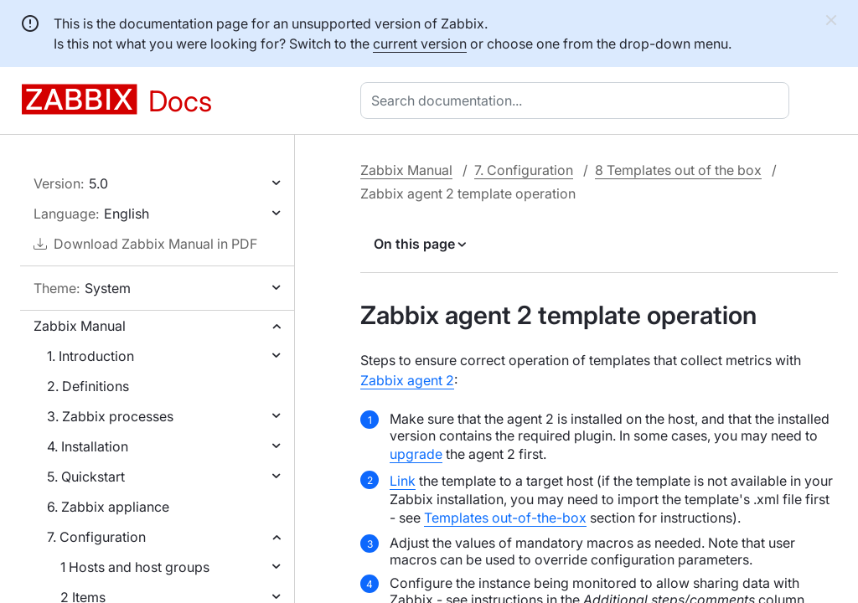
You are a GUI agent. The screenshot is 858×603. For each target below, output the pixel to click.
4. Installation (87, 446)
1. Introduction (90, 356)
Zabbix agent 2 (407, 380)
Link (403, 480)
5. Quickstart (86, 476)
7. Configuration (96, 536)
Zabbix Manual (80, 325)
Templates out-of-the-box (505, 517)
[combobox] (578, 100)
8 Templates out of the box (678, 170)
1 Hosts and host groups (134, 567)
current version (420, 43)
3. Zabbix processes (110, 416)
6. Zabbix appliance (108, 506)
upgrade (416, 454)
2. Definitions (88, 386)
